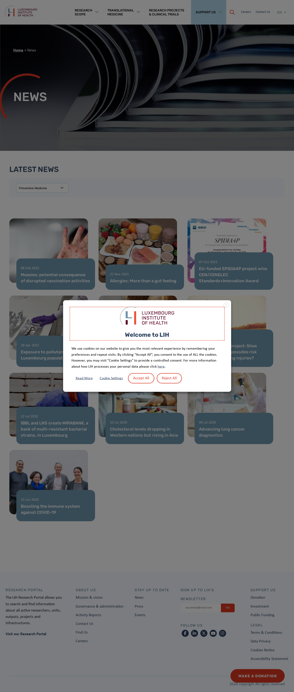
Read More (84, 378)
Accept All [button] (141, 378)
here (161, 366)
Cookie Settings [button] (111, 378)
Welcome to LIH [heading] (147, 334)
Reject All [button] (169, 378)
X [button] (226, 305)
